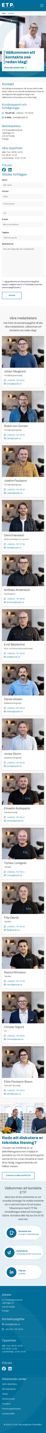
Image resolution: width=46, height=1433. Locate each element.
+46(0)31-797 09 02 (16, 1036)
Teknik (5, 1394)
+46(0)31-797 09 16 (16, 435)
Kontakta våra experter (18, 1175)
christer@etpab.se (15, 1039)
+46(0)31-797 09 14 (16, 708)
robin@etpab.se (14, 438)
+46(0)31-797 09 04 (16, 599)
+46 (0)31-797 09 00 (14, 1329)
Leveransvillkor (8, 1414)
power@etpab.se (20, 117)
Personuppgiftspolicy (11, 1409)
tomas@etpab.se (14, 875)
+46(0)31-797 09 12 (16, 1090)
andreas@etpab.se (15, 602)
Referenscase (8, 1399)
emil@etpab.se (13, 657)
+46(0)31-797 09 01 (16, 380)
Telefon (5, 233)
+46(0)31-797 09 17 (16, 817)
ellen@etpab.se (14, 1094)
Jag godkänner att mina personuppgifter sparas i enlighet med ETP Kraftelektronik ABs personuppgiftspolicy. (22, 284)
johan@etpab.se (14, 384)
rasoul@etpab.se (14, 985)
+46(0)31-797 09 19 (16, 763)
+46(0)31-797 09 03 (16, 653)
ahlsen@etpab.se (15, 711)
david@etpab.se (14, 548)
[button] (23, 1252)
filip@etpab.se (13, 930)
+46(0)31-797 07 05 (16, 981)
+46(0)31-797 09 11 (16, 872)
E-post (5, 219)
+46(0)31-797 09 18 (16, 490)
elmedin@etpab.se (15, 821)
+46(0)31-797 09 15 (16, 927)
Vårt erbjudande (9, 1389)
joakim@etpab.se (15, 493)
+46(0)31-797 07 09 (16, 544)
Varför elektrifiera (9, 1384)
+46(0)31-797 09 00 (24, 113)
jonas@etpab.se (14, 766)
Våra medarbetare (15, 68)
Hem (4, 13)
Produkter (6, 1404)
